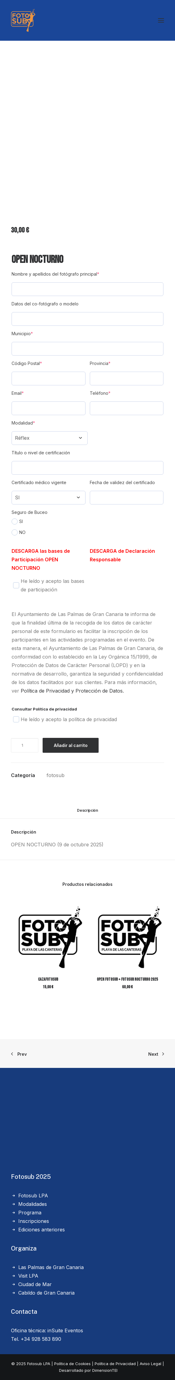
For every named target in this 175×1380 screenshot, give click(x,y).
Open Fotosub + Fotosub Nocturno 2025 (127, 979)
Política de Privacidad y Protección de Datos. (72, 691)
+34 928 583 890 (41, 1339)
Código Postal (27, 363)
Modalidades (32, 1204)
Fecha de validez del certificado (122, 482)
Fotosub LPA (33, 1195)
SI (17, 521)
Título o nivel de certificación (41, 452)
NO (19, 532)
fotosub (56, 775)
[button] (48, 935)
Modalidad (23, 422)
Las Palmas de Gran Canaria (51, 1267)
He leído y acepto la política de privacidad (65, 719)
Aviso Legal (150, 1363)
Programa (29, 1213)
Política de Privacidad (115, 1363)
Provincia (100, 363)
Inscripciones (33, 1221)
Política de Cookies (72, 1363)
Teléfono (100, 393)
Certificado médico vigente (39, 482)
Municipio (22, 333)
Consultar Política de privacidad (44, 709)
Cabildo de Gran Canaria (46, 1293)
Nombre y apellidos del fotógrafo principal (55, 274)
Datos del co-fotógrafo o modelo (45, 303)
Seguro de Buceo (29, 512)
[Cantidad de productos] (24, 745)
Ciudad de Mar (35, 1284)
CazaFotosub (48, 979)
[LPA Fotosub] (23, 20)
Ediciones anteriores (41, 1230)
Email (18, 393)
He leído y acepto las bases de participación (48, 585)
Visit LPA (28, 1276)
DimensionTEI (104, 1370)
